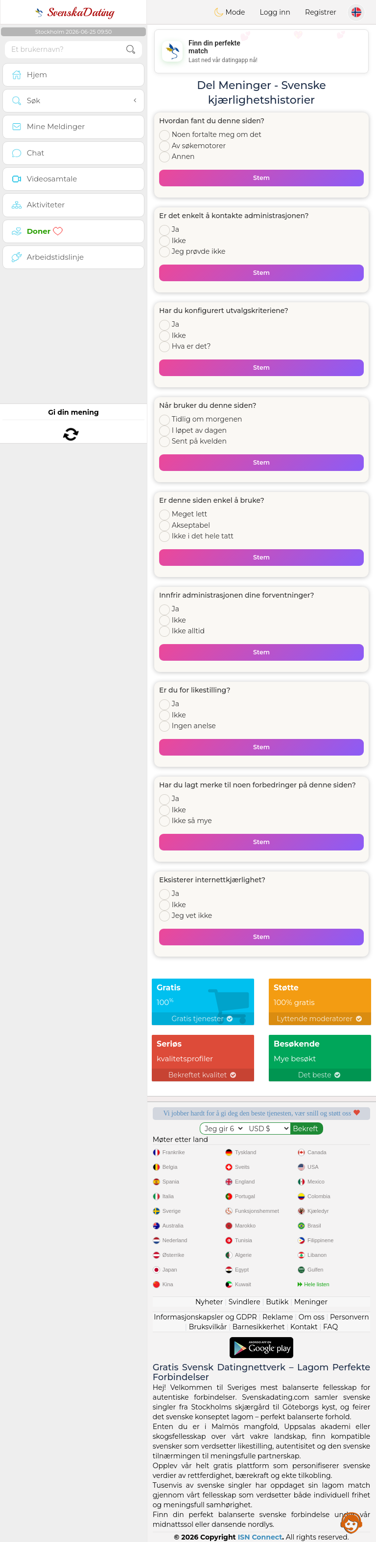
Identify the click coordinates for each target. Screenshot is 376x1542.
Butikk (277, 1301)
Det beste (320, 1075)
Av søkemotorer (199, 145)
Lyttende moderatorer (320, 1018)
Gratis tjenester (203, 1018)
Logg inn (275, 12)
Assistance (351, 1522)
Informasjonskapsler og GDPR (205, 1317)
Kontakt (304, 1326)
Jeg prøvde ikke (199, 251)
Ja (175, 229)
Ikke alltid (188, 630)
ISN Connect (260, 1537)
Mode (229, 12)
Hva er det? (191, 346)
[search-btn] (130, 49)
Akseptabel (191, 525)
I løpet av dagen (199, 430)
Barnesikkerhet (259, 1326)
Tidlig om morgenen (207, 419)
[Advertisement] (261, 51)
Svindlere (244, 1301)
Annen (183, 156)
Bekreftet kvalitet (202, 1075)
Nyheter (209, 1301)
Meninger (311, 1301)
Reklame (277, 1317)
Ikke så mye (192, 820)
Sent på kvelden (199, 441)
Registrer (320, 12)
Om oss (312, 1317)
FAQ (330, 1326)
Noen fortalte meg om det (216, 134)
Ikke (179, 240)
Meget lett (190, 514)
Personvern (349, 1317)
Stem (261, 177)
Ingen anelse (194, 725)
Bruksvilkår (208, 1326)
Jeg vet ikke (192, 915)
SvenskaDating (74, 12)
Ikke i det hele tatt (203, 536)
